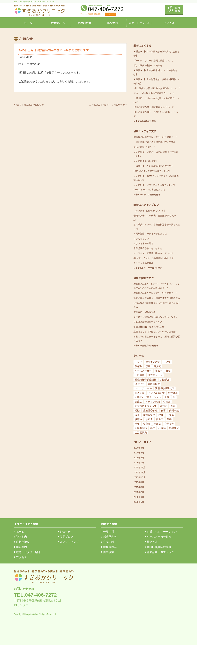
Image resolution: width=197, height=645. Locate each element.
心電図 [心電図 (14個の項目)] (166, 401)
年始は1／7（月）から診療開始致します (153, 258)
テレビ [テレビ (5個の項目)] (138, 362)
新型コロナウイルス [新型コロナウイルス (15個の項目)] (145, 406)
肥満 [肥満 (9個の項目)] (167, 397)
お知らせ (64, 531)
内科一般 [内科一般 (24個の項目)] (174, 410)
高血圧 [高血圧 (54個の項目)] (159, 419)
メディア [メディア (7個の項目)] (139, 384)
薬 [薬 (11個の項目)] (174, 397)
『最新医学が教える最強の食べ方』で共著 (154, 142)
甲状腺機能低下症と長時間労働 (148, 326)
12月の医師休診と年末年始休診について (153, 107)
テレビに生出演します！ (145, 161)
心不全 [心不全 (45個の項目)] (149, 419)
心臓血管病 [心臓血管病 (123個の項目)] (141, 428)
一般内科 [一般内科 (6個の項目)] (139, 375)
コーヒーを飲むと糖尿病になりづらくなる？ (155, 317)
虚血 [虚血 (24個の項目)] (137, 415)
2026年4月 (138, 447)
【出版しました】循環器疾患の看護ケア (153, 166)
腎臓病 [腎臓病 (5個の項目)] (158, 370)
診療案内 (56, 23)
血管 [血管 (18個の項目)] (172, 406)
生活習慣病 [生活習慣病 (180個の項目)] (141, 432)
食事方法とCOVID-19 (144, 312)
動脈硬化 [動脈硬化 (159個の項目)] (174, 428)
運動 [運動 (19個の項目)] (137, 410)
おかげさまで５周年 (143, 243)
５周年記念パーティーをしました (150, 233)
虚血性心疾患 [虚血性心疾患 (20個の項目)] (150, 410)
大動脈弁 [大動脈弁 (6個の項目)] (164, 379)
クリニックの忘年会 (143, 263)
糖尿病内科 (109, 547)
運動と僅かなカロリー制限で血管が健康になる (156, 298)
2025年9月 (138, 482)
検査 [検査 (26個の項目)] (161, 415)
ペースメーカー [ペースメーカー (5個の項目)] (143, 370)
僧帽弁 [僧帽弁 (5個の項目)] (138, 366)
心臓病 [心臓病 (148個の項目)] (162, 428)
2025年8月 (138, 487)
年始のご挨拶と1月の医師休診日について (154, 93)
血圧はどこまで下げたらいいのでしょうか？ (155, 331)
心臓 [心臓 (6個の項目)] (168, 370)
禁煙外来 (151, 541)
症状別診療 (84, 23)
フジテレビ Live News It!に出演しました (154, 184)
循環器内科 (109, 536)
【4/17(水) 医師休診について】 (149, 210)
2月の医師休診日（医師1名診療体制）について (156, 88)
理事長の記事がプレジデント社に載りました (155, 137)
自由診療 (107, 552)
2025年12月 (139, 467)
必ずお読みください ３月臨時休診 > (108, 104)
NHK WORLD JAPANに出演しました (151, 170)
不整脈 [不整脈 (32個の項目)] (170, 415)
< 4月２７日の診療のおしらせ (29, 104)
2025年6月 (138, 497)
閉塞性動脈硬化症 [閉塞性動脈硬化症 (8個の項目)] (164, 388)
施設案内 (112, 23)
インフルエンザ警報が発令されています (153, 253)
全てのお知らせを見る (146, 121)
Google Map (110, 14)
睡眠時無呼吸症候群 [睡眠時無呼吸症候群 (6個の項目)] (145, 379)
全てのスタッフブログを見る (149, 268)
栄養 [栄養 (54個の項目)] (169, 419)
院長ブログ (65, 536)
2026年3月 (138, 452)
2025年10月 (139, 477)
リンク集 (22, 605)
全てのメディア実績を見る (148, 194)
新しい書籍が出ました (144, 147)
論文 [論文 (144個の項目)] (152, 428)
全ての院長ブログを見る (147, 345)
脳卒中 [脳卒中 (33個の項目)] (138, 419)
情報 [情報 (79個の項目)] (137, 423)
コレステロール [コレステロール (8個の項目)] (143, 388)
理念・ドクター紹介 (141, 23)
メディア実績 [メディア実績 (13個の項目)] (153, 401)
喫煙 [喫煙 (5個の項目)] (148, 366)
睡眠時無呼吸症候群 (158, 547)
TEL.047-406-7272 (35, 595)
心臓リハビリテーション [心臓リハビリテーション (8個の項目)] (148, 397)
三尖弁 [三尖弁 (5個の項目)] (166, 362)
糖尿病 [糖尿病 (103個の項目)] (157, 423)
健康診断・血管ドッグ (159, 552)
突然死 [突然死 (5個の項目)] (157, 366)
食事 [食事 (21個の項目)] (163, 410)
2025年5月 (138, 502)
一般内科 (107, 531)
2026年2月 (138, 457)
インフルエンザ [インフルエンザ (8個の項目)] (156, 392)
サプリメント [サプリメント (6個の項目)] (155, 375)
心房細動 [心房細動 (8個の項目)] (139, 392)
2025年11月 (139, 472)
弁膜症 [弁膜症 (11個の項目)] (138, 401)
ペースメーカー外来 (158, 536)
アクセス (169, 23)
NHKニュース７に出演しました (149, 189)
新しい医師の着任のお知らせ (147, 65)
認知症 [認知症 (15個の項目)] (163, 406)
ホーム (28, 23)
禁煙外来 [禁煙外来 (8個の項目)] (173, 392)
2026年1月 (138, 462)
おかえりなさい (141, 238)
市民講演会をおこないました (147, 248)
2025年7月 (138, 492)
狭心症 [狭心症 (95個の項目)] (146, 423)
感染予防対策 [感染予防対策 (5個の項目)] (153, 362)
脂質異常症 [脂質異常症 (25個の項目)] (149, 415)
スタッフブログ (68, 541)
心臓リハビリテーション (161, 531)
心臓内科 (107, 541)
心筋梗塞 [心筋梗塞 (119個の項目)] (169, 423)
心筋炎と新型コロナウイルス (147, 321)
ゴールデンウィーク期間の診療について (153, 60)
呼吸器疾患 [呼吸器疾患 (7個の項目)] (154, 384)
